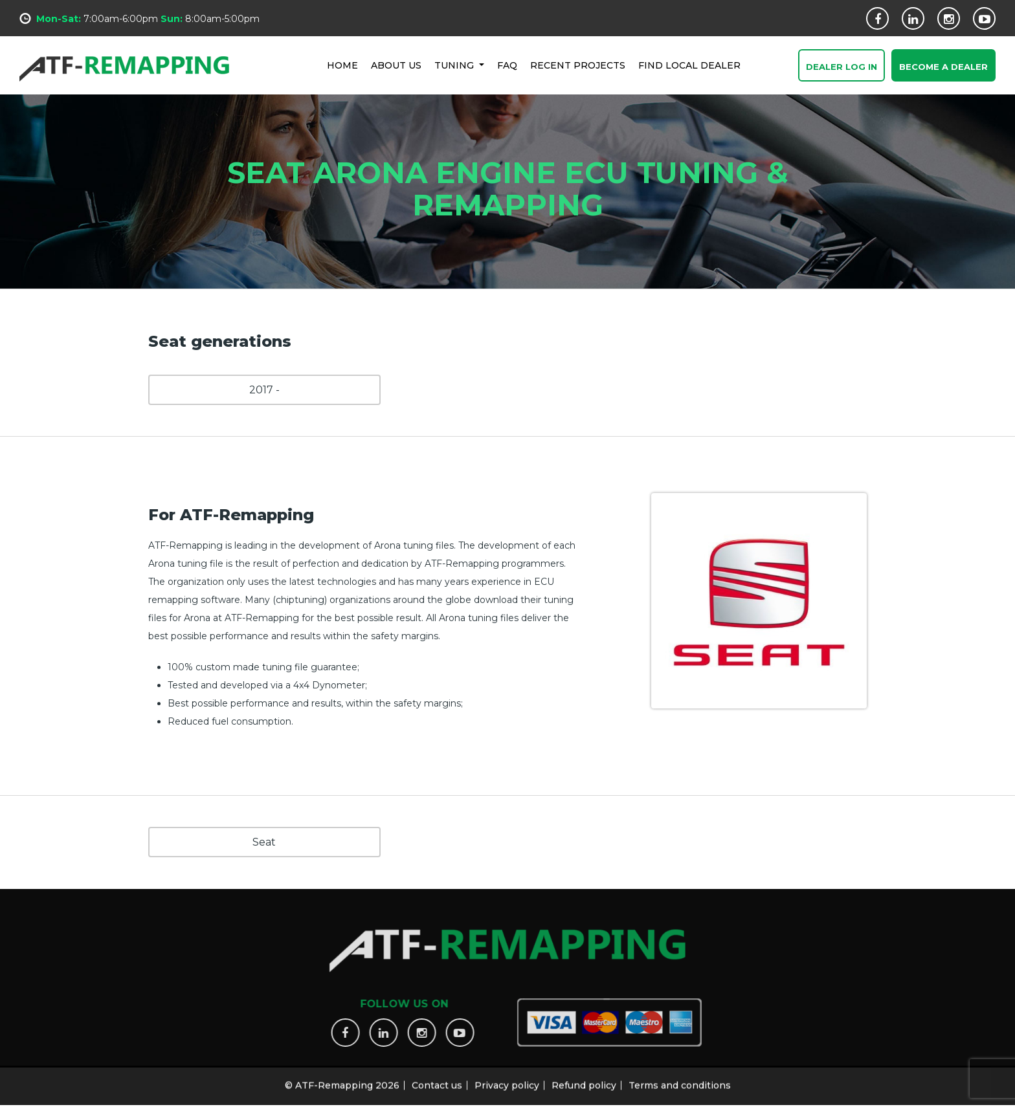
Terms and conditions (680, 1079)
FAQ (507, 65)
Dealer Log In (841, 67)
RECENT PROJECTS (577, 65)
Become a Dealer (943, 67)
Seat (264, 842)
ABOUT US (396, 65)
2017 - (264, 390)
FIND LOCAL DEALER (689, 65)
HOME (342, 65)
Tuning (455, 65)
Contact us (437, 1079)
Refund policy (584, 1079)
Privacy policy (506, 1079)
